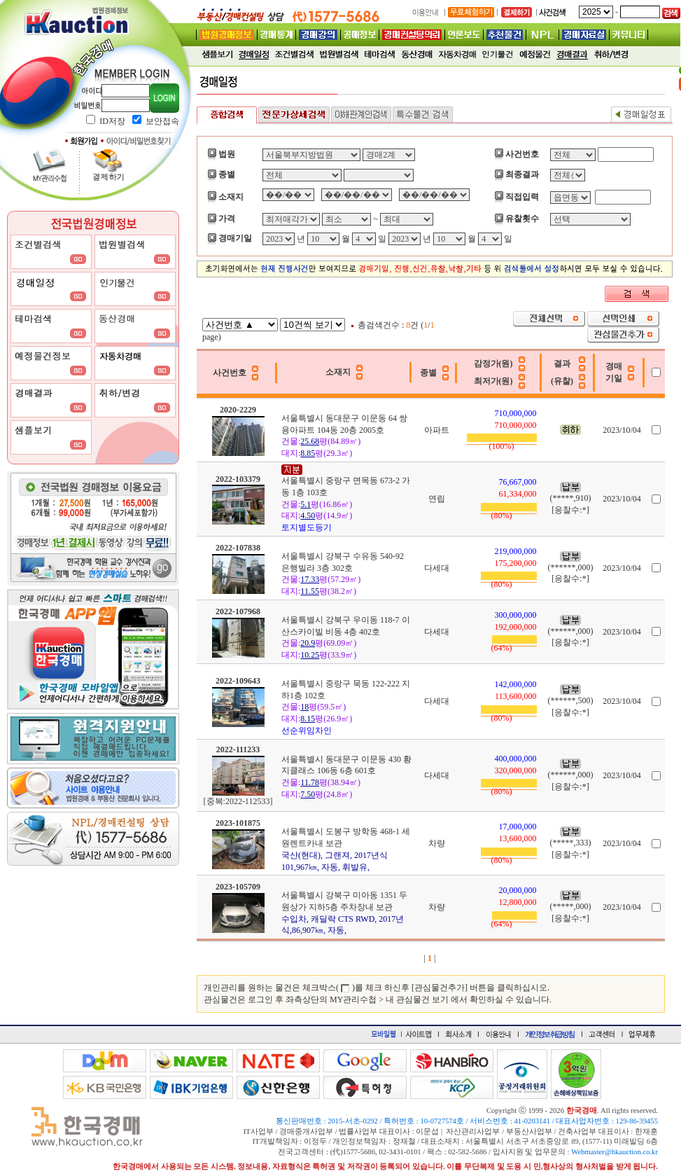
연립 (436, 499)
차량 (436, 843)
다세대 (436, 568)
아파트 (436, 430)
